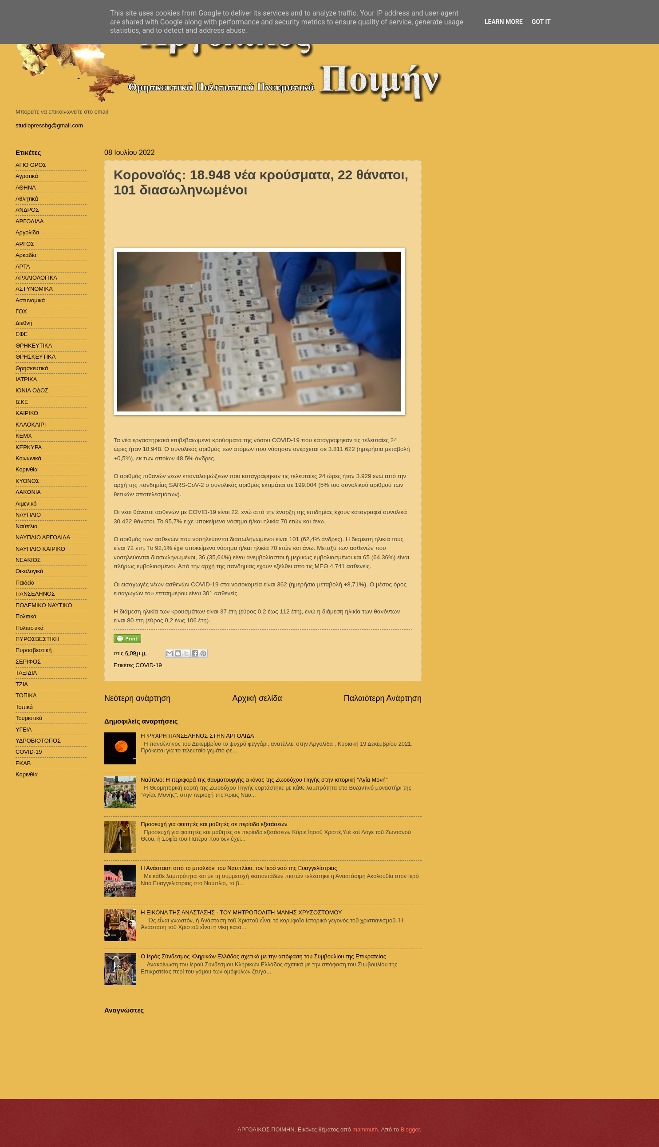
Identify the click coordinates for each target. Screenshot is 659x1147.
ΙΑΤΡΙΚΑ (26, 379)
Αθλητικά (27, 198)
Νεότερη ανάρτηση (137, 698)
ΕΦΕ (22, 334)
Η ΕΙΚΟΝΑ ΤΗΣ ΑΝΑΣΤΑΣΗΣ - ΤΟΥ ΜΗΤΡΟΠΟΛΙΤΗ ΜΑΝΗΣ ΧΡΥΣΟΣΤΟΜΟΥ (241, 912)
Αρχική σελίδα (257, 698)
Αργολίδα (27, 232)
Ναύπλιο (26, 526)
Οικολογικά (29, 571)
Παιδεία (25, 582)
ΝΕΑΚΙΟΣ (28, 560)
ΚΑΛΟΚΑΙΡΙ (31, 424)
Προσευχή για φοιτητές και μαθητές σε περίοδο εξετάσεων (214, 824)
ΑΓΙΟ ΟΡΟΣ (31, 165)
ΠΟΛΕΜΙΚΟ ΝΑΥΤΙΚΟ (44, 605)
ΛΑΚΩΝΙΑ (28, 492)
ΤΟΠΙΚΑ (26, 695)
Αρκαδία (26, 255)
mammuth (365, 1129)
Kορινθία (27, 774)
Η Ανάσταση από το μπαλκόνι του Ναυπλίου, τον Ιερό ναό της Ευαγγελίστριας (239, 868)
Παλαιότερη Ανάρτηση (383, 698)
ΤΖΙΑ (22, 684)
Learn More (504, 21)
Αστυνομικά (30, 300)
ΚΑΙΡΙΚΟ (27, 413)
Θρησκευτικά (32, 368)
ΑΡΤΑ (23, 266)
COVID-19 (148, 665)
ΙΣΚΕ (22, 402)
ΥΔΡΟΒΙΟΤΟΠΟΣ (38, 740)
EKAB (23, 763)
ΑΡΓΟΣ (25, 244)
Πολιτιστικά (29, 628)
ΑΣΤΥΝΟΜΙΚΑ (34, 288)
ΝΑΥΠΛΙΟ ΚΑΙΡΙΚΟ (40, 549)
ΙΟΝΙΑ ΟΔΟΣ (32, 390)
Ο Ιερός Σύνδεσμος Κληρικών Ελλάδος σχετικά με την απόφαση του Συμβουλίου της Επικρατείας (263, 956)
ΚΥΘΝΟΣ (27, 481)
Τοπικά (24, 707)
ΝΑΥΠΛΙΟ (28, 514)
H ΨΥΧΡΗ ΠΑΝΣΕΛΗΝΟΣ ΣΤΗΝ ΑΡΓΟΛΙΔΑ (197, 735)
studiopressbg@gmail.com (49, 125)
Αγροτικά (27, 176)
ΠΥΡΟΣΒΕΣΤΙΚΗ (37, 639)
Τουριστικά (29, 718)
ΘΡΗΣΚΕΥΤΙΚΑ (35, 356)
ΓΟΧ (21, 311)
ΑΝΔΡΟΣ (27, 209)
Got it (541, 21)
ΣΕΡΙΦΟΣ (28, 661)
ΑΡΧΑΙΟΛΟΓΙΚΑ (36, 277)
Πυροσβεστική (33, 650)
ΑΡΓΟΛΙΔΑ (29, 221)
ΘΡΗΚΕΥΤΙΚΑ (34, 345)
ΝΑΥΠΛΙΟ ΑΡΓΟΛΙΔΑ (43, 537)
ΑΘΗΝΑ (26, 187)
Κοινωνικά (28, 458)
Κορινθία (27, 469)
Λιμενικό (26, 503)
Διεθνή (24, 323)
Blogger (410, 1129)
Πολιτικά (26, 616)
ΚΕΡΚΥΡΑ (29, 447)
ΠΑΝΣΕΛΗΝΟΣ (35, 593)
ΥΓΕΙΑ (24, 729)
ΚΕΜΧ (24, 435)
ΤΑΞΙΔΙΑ (26, 672)
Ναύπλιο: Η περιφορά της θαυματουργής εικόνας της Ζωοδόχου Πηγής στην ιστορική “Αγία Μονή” (264, 779)
